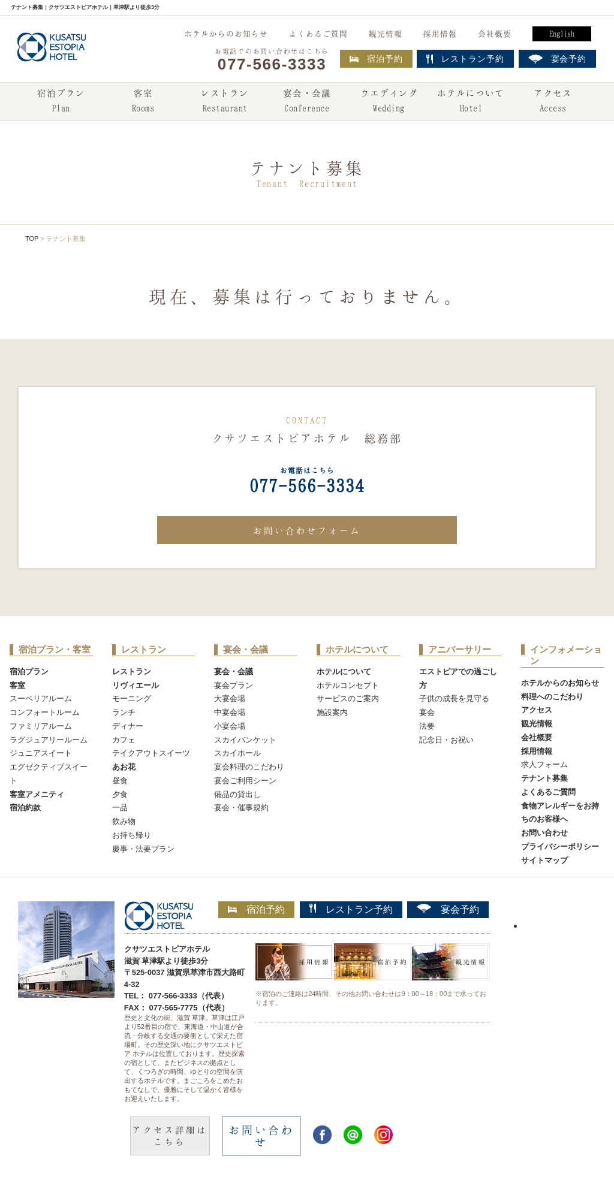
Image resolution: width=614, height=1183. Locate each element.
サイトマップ (544, 860)
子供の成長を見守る (454, 698)
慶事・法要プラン (143, 848)
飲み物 (124, 821)
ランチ (124, 712)
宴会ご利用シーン (245, 780)
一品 (120, 807)
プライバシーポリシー (560, 846)
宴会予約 (448, 909)
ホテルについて (470, 102)
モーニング (131, 698)
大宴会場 (229, 698)
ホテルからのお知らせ (226, 33)
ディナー (127, 726)
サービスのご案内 (348, 698)
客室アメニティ (37, 794)
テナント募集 (544, 778)
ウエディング (389, 102)
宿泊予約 (376, 59)
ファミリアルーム (41, 726)
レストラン (224, 102)
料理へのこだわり (552, 696)
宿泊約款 (25, 807)
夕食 (120, 794)
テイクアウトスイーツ (151, 753)
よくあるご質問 (318, 33)
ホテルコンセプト (348, 685)
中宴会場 (229, 712)
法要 (427, 726)
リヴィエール (135, 685)
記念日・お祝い (446, 739)
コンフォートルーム (45, 712)
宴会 (427, 712)
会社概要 (494, 33)
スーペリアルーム (41, 698)
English (561, 33)
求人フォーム (544, 764)
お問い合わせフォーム (307, 530)
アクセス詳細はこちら (169, 1135)
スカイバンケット (245, 739)
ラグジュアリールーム (49, 739)
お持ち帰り (131, 835)
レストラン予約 (351, 909)
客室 (142, 102)
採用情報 (440, 33)
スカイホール (237, 753)
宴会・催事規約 (241, 807)
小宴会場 (229, 726)
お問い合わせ (544, 832)
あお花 (124, 766)
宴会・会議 (307, 102)
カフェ (124, 739)
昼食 (120, 780)
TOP (31, 238)
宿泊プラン (61, 102)
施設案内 (332, 712)
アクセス (552, 102)
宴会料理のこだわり (249, 766)
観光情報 (385, 33)
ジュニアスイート (41, 753)
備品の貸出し (237, 794)
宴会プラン (233, 685)
